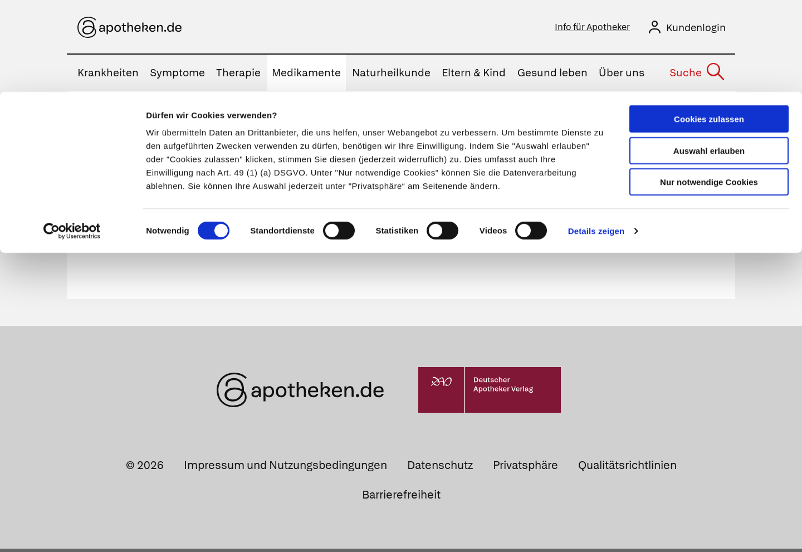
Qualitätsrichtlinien (627, 468)
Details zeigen (596, 139)
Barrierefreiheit (401, 498)
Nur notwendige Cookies (709, 90)
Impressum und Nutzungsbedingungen (285, 468)
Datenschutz (440, 468)
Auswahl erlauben (709, 58)
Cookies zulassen (709, 27)
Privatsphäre (525, 468)
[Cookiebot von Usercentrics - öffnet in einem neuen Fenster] (72, 139)
